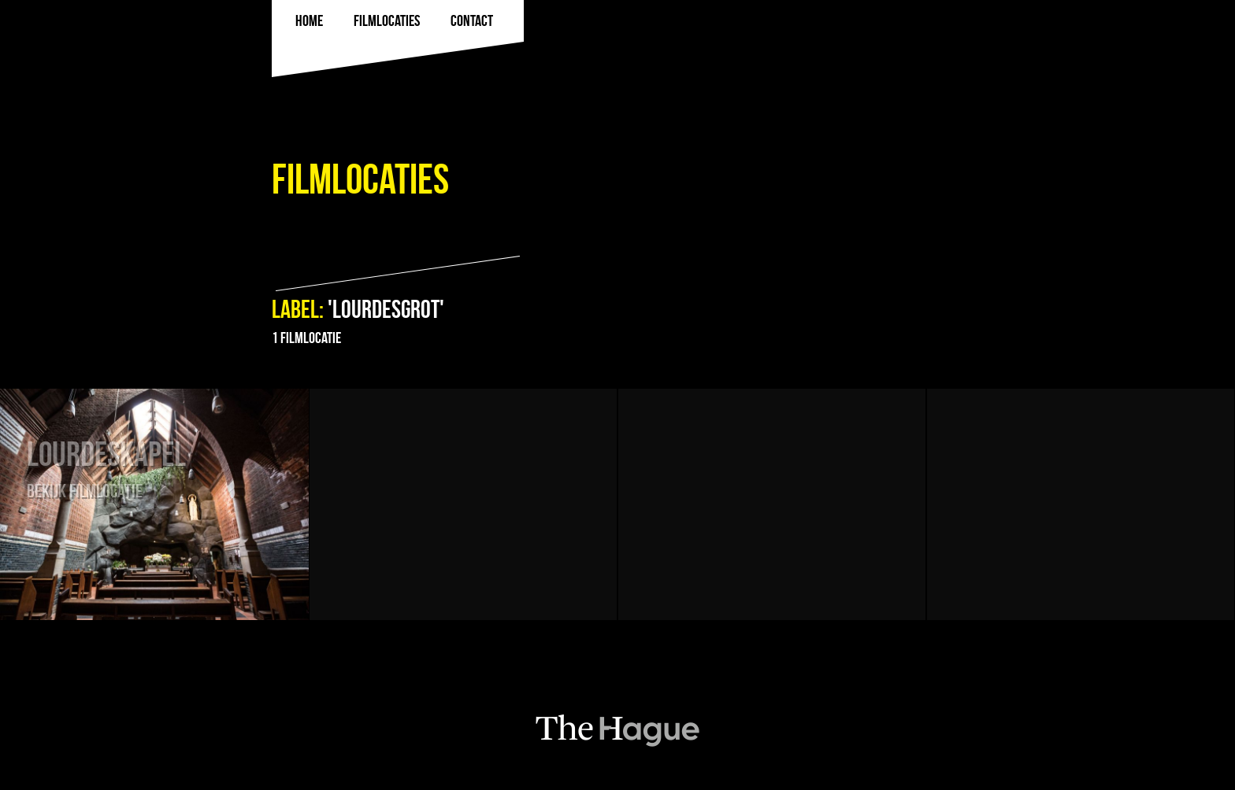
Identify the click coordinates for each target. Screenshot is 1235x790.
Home (309, 20)
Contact (472, 20)
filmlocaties (387, 20)
